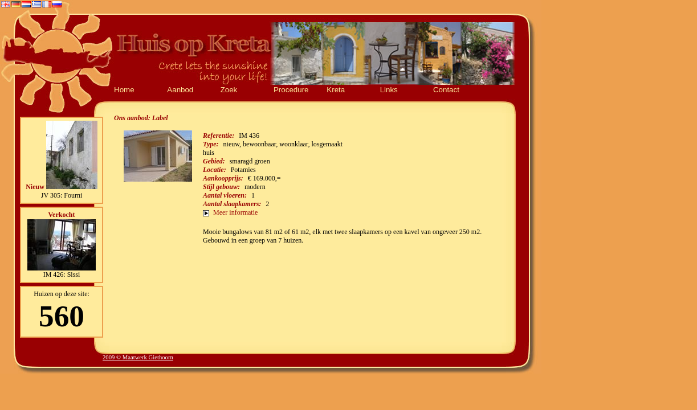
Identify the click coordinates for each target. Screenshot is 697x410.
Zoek (229, 89)
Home (124, 89)
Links (389, 89)
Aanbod (180, 89)
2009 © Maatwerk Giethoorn (138, 357)
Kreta (336, 89)
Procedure (291, 89)
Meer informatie (235, 212)
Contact (446, 89)
